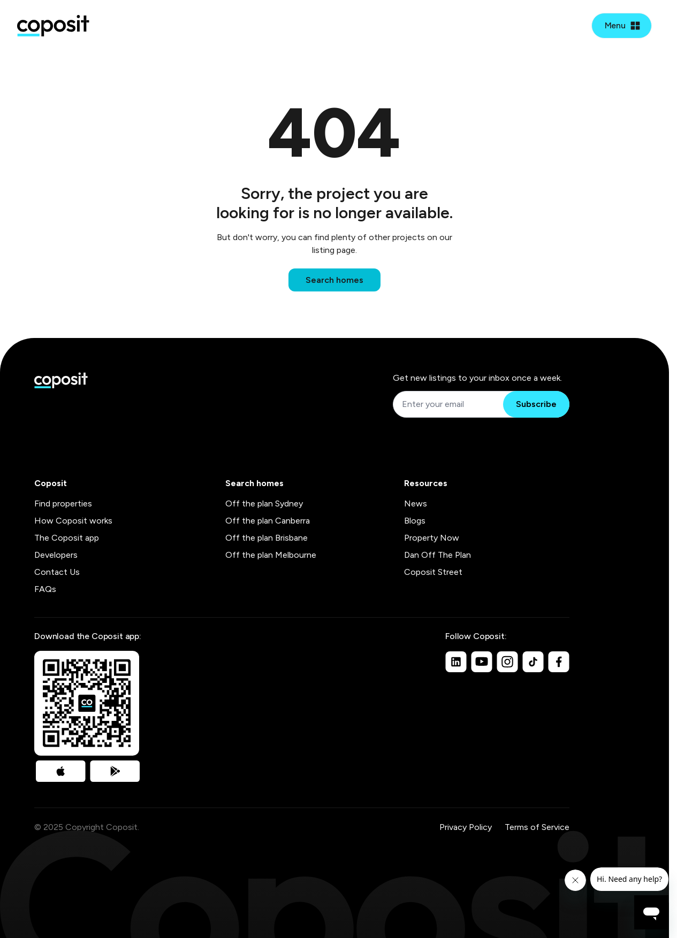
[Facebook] (558, 661)
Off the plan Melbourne (270, 555)
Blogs (414, 521)
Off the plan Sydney (264, 503)
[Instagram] (507, 661)
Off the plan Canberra (267, 521)
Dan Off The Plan (437, 555)
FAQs (45, 589)
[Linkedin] (456, 661)
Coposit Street (433, 572)
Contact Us (57, 572)
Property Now (431, 538)
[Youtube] (481, 661)
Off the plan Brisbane (266, 538)
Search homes (334, 280)
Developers (56, 555)
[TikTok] (533, 661)
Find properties (63, 503)
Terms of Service (537, 827)
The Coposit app (66, 538)
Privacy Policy (465, 827)
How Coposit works (73, 521)
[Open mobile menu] (621, 26)
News (415, 503)
